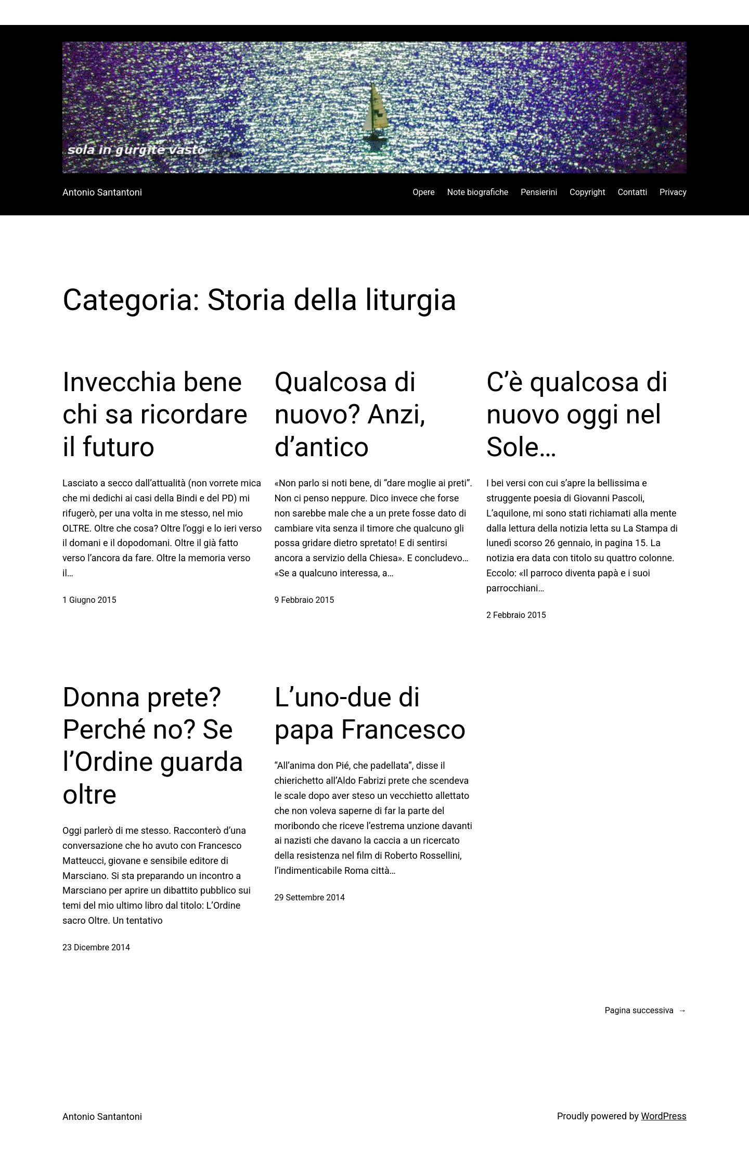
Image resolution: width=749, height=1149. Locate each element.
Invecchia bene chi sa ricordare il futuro (155, 414)
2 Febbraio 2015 (516, 615)
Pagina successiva (646, 1010)
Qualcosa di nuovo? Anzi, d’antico (350, 414)
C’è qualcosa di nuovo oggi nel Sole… (577, 414)
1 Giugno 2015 (89, 600)
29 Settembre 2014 (310, 897)
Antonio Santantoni (102, 192)
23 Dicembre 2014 (96, 947)
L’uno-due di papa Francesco (370, 713)
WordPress (664, 1116)
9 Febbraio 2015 (304, 600)
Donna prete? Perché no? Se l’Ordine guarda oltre (152, 745)
